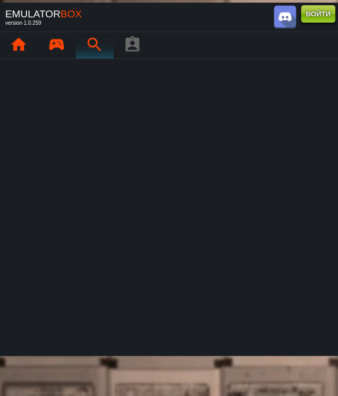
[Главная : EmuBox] (18, 45)
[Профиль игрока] (132, 45)
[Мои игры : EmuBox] (56, 45)
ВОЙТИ (318, 14)
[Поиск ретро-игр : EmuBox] (94, 45)
